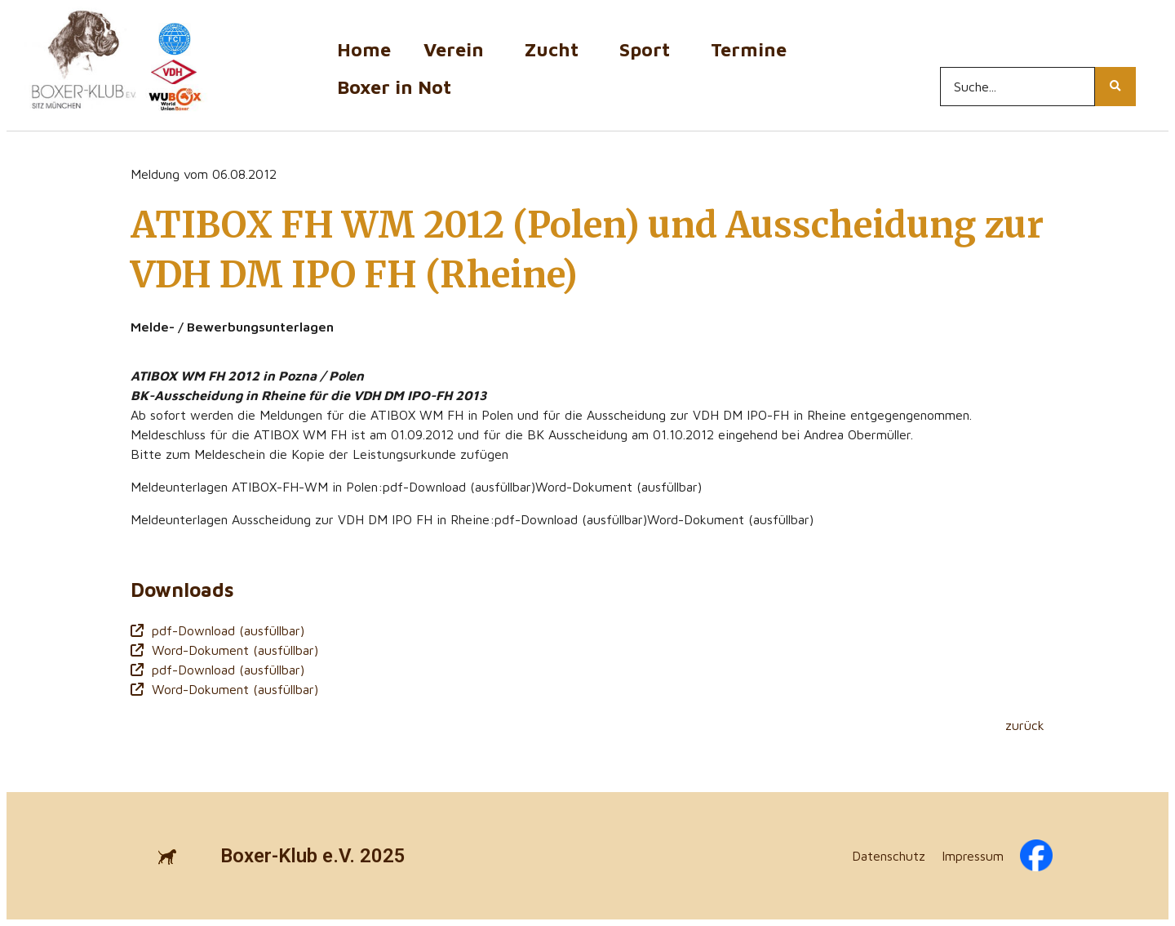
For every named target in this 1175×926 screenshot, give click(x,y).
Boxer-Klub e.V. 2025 (313, 855)
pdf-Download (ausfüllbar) (217, 630)
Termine (753, 49)
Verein (457, 49)
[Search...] (1017, 86)
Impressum (973, 855)
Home (364, 49)
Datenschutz (888, 855)
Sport (648, 49)
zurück (1024, 725)
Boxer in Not (394, 87)
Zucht (556, 49)
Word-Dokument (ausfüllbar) (224, 650)
